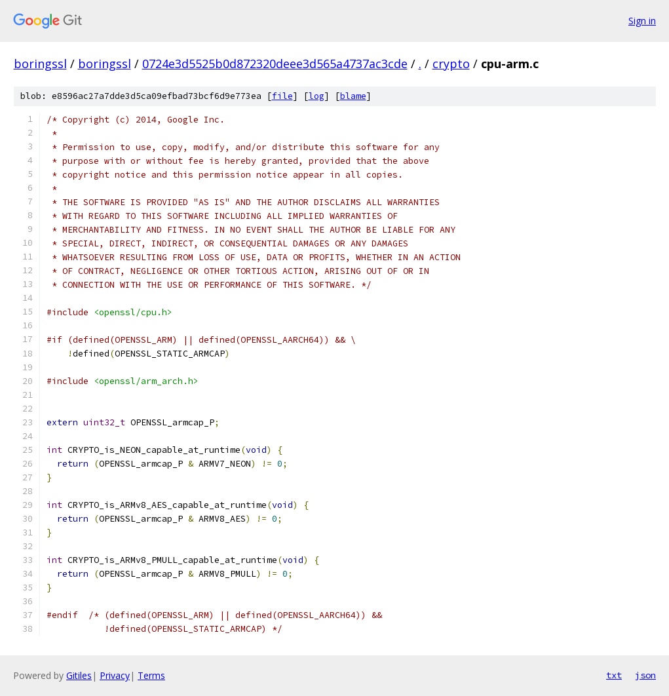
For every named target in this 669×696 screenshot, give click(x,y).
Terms (151, 675)
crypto (451, 63)
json (645, 675)
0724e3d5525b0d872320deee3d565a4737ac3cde (275, 63)
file (282, 96)
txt (614, 675)
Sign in (642, 20)
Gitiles (79, 675)
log (316, 96)
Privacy (115, 675)
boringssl (40, 63)
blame (353, 96)
